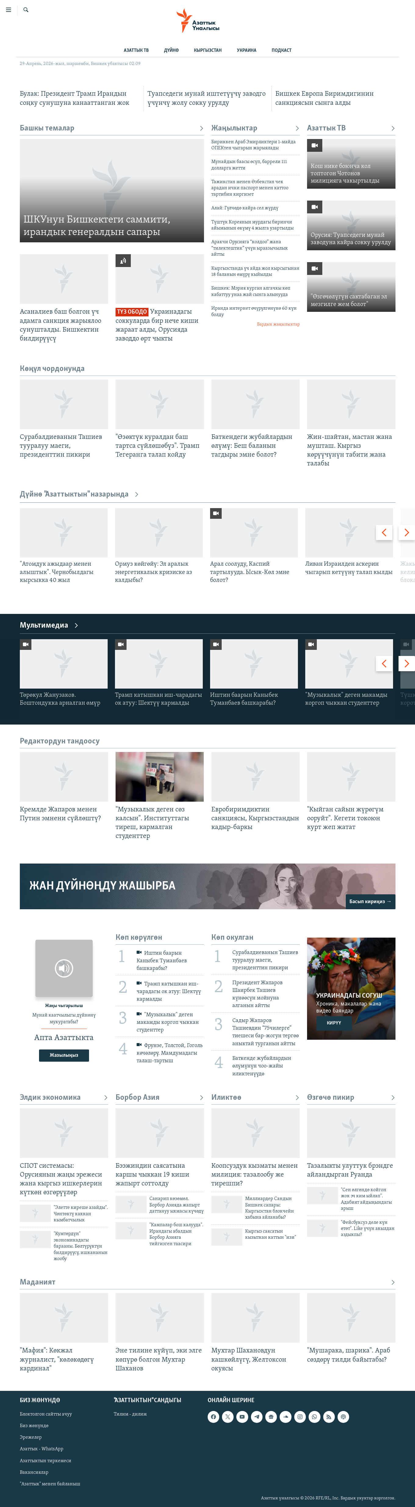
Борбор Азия (160, 1098)
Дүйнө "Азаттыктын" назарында (79, 494)
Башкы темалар (112, 128)
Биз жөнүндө (34, 1425)
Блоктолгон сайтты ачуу (46, 1414)
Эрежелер (31, 1437)
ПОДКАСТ (282, 50)
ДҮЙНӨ (171, 50)
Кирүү (334, 1023)
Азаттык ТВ (351, 128)
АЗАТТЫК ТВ (136, 50)
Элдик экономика (64, 1098)
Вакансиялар (34, 1472)
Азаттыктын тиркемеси (45, 1460)
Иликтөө (255, 1098)
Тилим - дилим (130, 1414)
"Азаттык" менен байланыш (50, 1483)
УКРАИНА (246, 50)
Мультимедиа (49, 626)
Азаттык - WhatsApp (41, 1449)
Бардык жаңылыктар (278, 324)
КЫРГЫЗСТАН (208, 50)
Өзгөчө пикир (351, 1098)
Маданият (207, 1282)
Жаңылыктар (255, 128)
